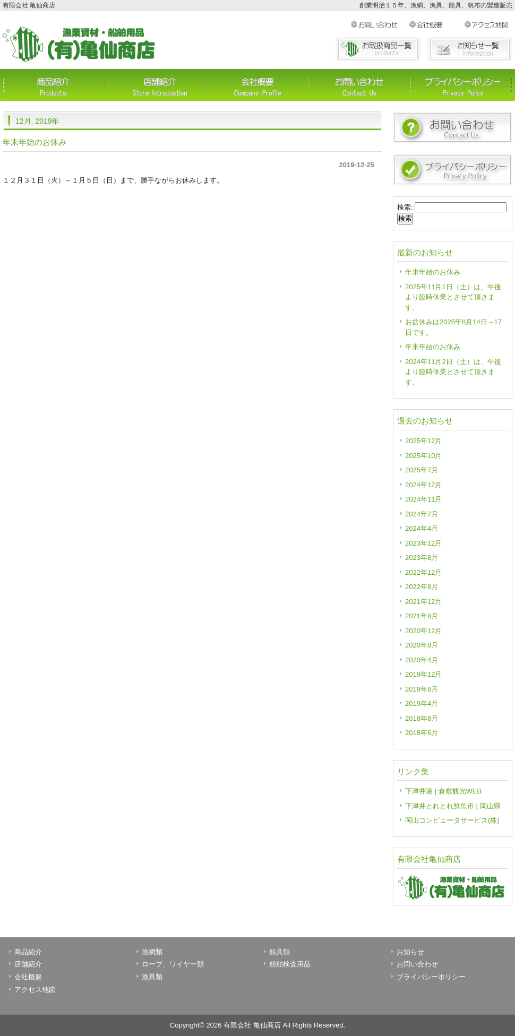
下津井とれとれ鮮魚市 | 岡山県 (453, 806)
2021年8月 (421, 616)
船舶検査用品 (290, 964)
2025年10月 (423, 456)
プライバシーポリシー (461, 85)
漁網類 (152, 952)
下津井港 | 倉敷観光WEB (443, 791)
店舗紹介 (156, 85)
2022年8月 (421, 587)
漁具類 (152, 977)
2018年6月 (421, 733)
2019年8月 (421, 689)
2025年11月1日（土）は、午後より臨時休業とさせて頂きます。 (453, 297)
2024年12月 (423, 485)
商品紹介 (54, 85)
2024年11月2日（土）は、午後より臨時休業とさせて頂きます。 (453, 372)
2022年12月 (423, 572)
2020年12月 (423, 631)
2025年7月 (421, 470)
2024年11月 (423, 499)
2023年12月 (423, 543)
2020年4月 (421, 660)
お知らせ (410, 952)
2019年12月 (423, 674)
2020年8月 (421, 645)
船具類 (279, 952)
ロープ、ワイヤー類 (173, 964)
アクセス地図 (488, 25)
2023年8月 (421, 558)
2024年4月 (421, 528)
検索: (405, 207)
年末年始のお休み (34, 141)
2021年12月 (423, 602)
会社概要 (436, 25)
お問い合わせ (379, 25)
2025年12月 (423, 441)
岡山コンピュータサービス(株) (452, 820)
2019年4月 (421, 703)
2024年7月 (421, 514)
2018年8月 (421, 718)
